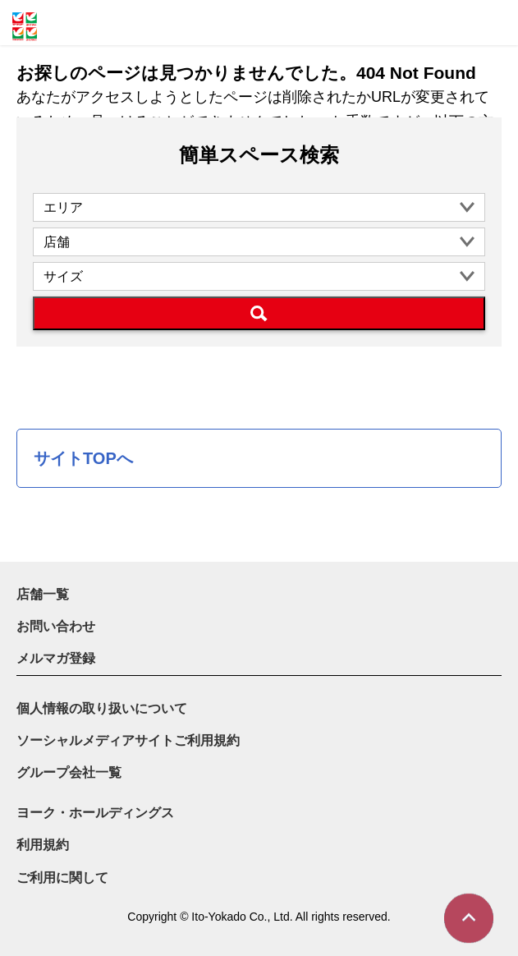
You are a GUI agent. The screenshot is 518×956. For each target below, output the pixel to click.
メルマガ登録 (55, 658)
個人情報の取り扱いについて (101, 708)
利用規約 (42, 845)
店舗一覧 (42, 594)
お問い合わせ (55, 626)
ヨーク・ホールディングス (95, 813)
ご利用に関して (62, 878)
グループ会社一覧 (68, 772)
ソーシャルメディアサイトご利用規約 (128, 740)
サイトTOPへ (83, 458)
